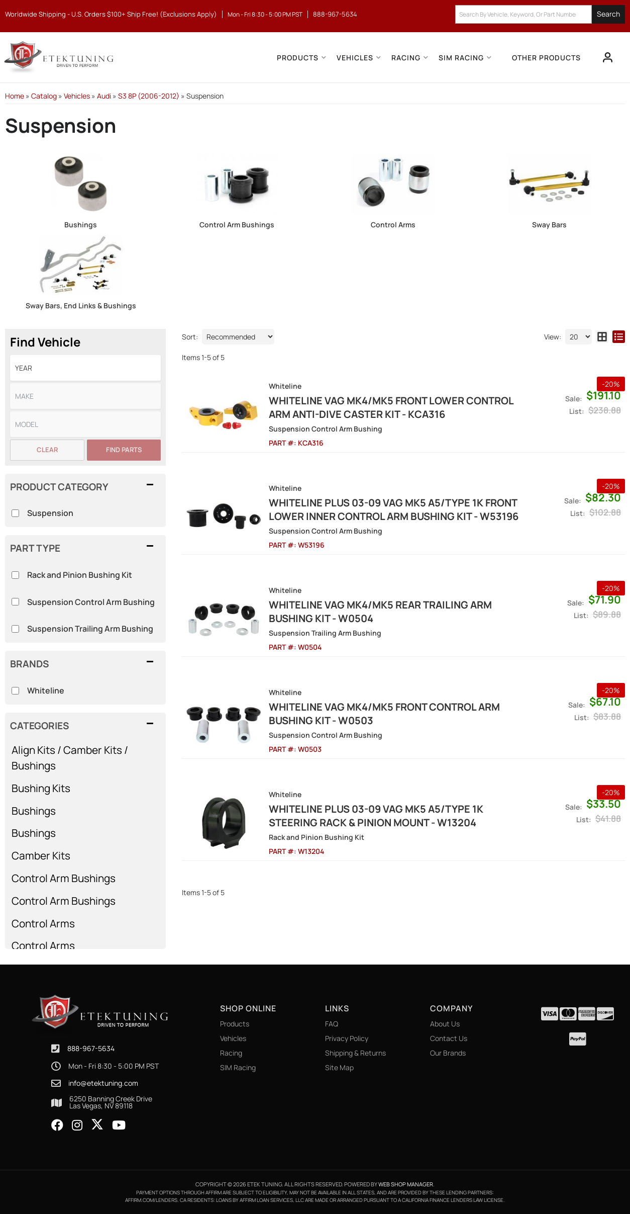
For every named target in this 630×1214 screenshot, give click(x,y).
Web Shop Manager (405, 1184)
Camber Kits (41, 855)
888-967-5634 (91, 1048)
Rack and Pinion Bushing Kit (79, 574)
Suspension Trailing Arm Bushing (90, 628)
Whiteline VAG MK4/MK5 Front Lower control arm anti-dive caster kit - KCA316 (391, 407)
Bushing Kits (41, 788)
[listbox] (85, 368)
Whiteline (45, 690)
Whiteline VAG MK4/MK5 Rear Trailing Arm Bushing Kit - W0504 (380, 611)
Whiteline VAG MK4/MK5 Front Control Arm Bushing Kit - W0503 (384, 713)
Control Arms (393, 224)
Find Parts (124, 449)
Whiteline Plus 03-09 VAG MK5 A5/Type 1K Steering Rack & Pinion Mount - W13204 (376, 815)
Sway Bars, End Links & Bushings (81, 305)
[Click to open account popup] (607, 57)
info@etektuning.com (103, 1083)
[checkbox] (15, 691)
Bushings (80, 224)
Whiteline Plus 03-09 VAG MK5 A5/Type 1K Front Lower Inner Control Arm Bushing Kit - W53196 (393, 509)
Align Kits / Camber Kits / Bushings (70, 757)
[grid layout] (602, 336)
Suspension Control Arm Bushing (91, 602)
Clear (47, 449)
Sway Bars (549, 224)
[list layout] (618, 336)
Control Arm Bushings (236, 224)
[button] (540, 14)
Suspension (50, 512)
